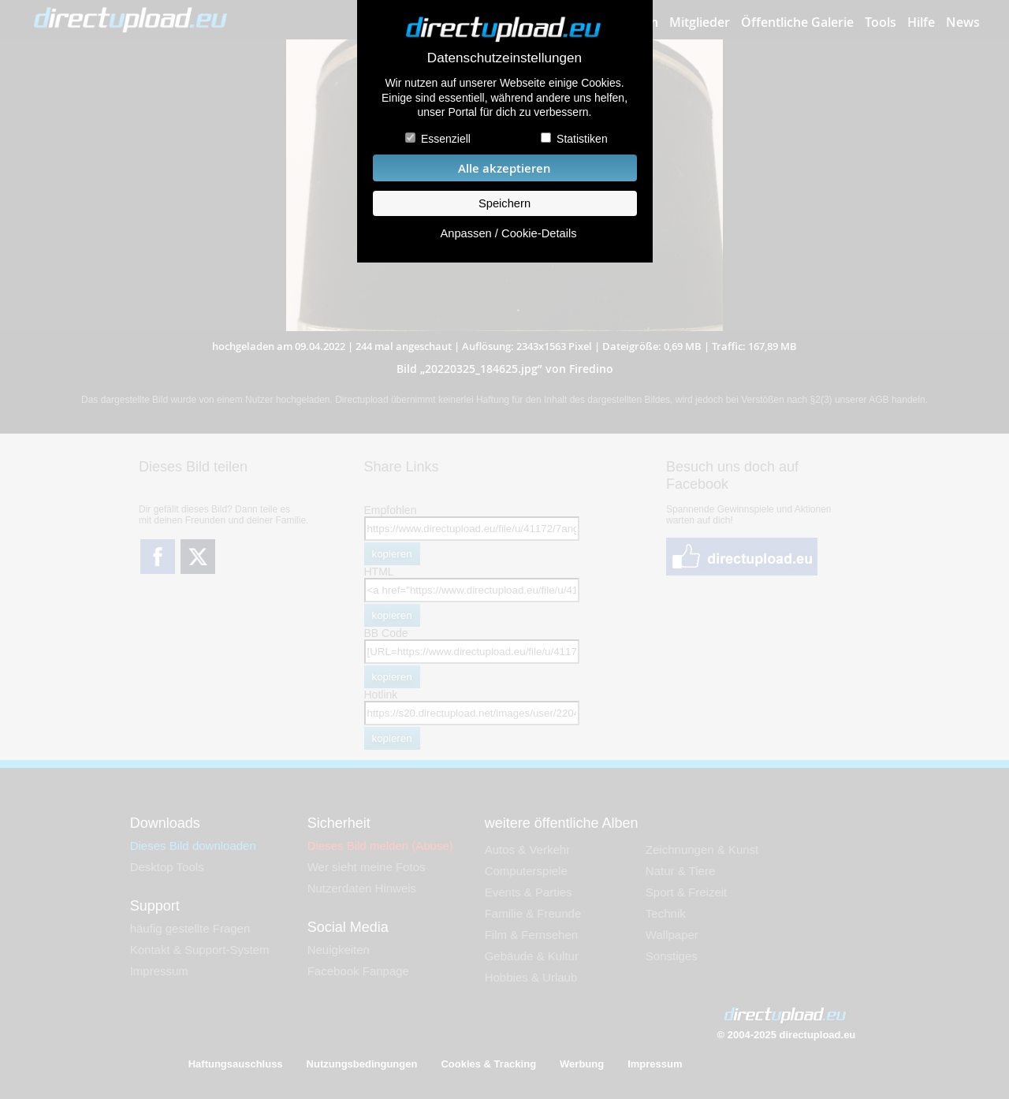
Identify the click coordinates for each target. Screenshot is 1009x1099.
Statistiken (582, 138)
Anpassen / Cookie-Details (508, 233)
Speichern (504, 203)
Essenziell (446, 138)
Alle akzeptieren (504, 168)
